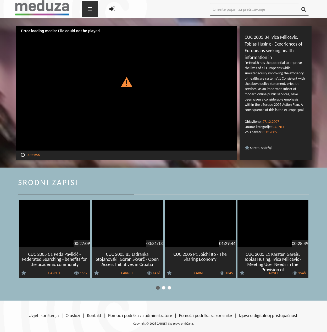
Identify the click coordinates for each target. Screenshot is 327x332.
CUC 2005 (270, 132)
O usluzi (73, 315)
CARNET (279, 127)
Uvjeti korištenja (44, 315)
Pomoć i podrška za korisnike (205, 315)
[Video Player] (126, 88)
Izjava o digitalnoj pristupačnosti (268, 315)
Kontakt (94, 315)
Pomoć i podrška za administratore (140, 315)
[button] (126, 82)
